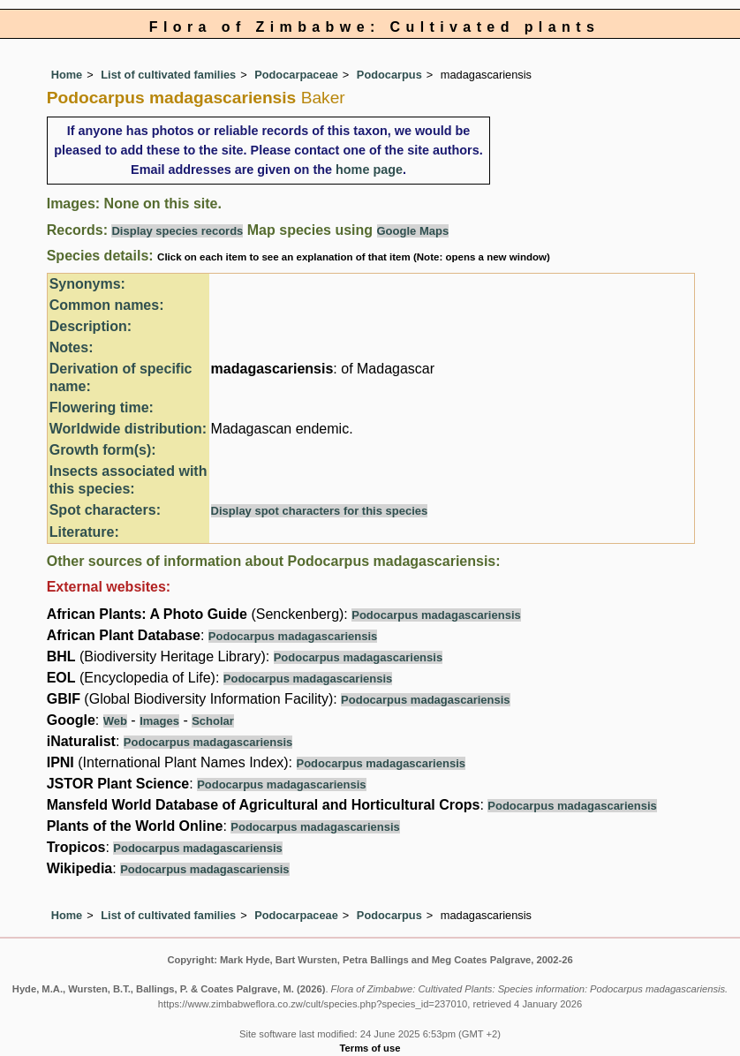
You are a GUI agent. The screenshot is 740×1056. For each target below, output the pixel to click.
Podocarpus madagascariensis (435, 615)
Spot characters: (105, 509)
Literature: (84, 531)
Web (115, 721)
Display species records (177, 231)
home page (369, 169)
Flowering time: (101, 407)
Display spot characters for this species (319, 510)
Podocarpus (389, 74)
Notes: (71, 347)
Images (159, 721)
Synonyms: (87, 283)
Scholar (213, 721)
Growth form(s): (102, 449)
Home (67, 74)
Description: (90, 326)
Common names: (106, 305)
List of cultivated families (168, 74)
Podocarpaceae (296, 74)
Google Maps (413, 231)
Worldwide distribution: (128, 428)
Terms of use (370, 1048)
